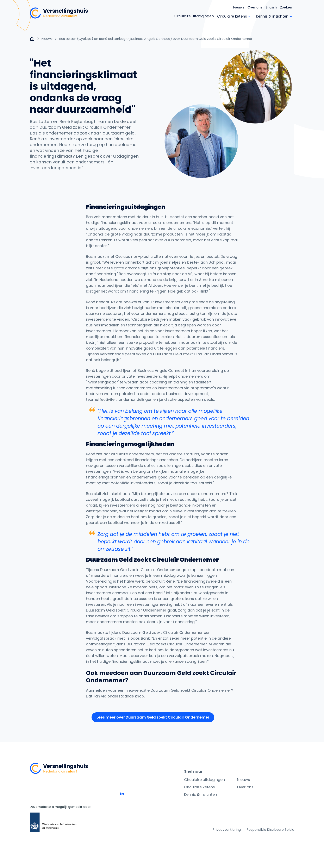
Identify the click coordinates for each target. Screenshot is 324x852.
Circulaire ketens (199, 787)
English (271, 7)
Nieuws (238, 7)
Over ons (255, 7)
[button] (153, 717)
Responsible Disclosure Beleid (270, 829)
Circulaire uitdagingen (204, 779)
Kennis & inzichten (200, 794)
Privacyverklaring (226, 829)
